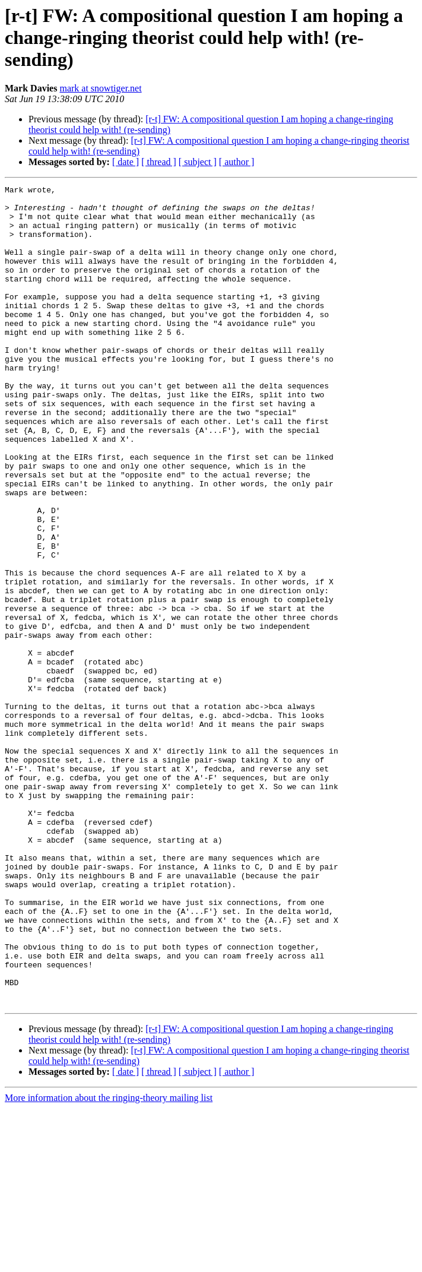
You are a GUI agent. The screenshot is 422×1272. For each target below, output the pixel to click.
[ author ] (237, 162)
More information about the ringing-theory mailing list (108, 1262)
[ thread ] (158, 162)
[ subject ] (198, 162)
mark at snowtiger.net (100, 88)
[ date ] (125, 162)
